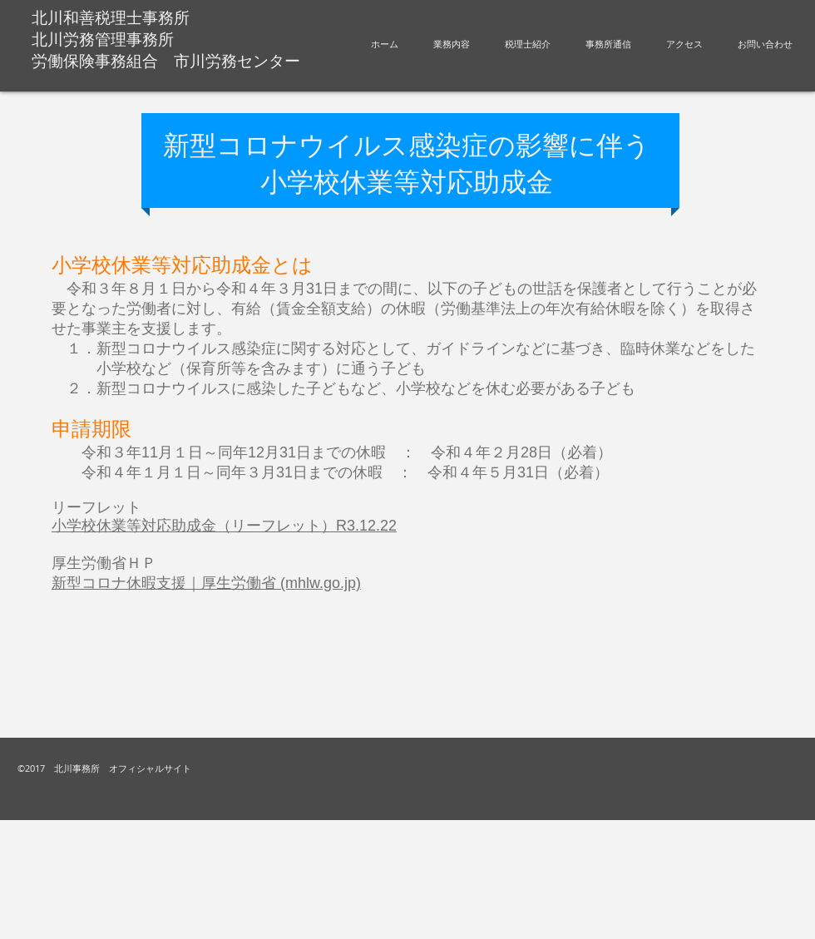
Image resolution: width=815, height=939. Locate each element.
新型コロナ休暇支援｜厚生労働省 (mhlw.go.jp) (206, 583)
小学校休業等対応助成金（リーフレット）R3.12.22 (224, 525)
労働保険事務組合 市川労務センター (166, 61)
